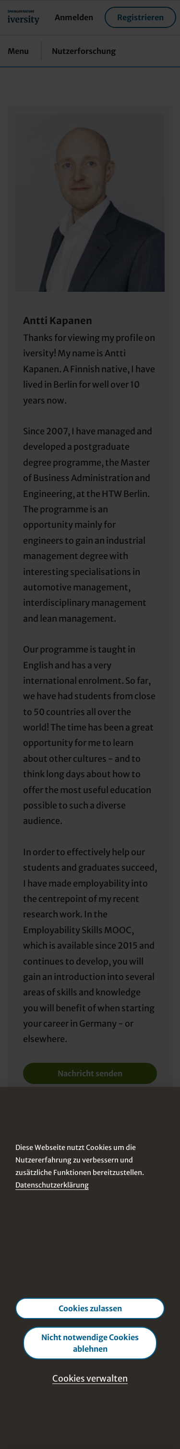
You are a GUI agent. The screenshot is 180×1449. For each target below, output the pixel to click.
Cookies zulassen (90, 1308)
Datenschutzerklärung (52, 1185)
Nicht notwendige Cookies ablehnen (90, 1343)
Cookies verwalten (90, 1378)
